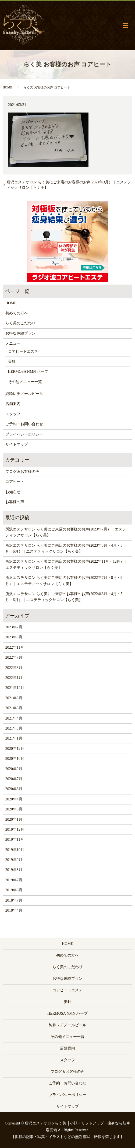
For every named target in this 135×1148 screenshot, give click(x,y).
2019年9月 (13, 860)
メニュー (12, 343)
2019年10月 (14, 850)
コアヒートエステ (23, 351)
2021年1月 (13, 738)
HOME (7, 87)
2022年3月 (13, 668)
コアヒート (14, 482)
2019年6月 (13, 890)
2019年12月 (14, 829)
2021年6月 (13, 708)
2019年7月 (13, 880)
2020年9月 (13, 769)
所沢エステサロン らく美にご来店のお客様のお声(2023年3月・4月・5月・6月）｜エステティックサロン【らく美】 (63, 548)
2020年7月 (13, 779)
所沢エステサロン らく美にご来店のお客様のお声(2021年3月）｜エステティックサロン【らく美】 (69, 185)
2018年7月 (13, 900)
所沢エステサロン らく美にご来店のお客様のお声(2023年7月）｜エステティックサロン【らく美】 (65, 532)
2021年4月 (13, 718)
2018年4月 (13, 910)
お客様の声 (14, 502)
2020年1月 (13, 819)
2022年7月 (13, 657)
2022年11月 (14, 647)
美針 (12, 361)
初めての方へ (16, 313)
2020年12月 (14, 749)
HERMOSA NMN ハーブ (28, 372)
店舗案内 (12, 404)
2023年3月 (13, 637)
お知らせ (12, 492)
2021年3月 (13, 728)
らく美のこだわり (20, 323)
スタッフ (12, 414)
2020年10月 (14, 759)
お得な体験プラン (20, 333)
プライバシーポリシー (24, 434)
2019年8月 (13, 870)
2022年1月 (13, 678)
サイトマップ (16, 444)
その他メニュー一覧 (25, 382)
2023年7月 (13, 627)
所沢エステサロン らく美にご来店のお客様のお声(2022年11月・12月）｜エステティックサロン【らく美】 (66, 564)
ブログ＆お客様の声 (22, 472)
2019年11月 (14, 839)
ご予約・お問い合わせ (24, 424)
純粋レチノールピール (24, 394)
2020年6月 (13, 789)
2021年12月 (14, 688)
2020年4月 (13, 799)
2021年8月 (13, 698)
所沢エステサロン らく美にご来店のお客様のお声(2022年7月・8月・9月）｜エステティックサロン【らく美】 (63, 581)
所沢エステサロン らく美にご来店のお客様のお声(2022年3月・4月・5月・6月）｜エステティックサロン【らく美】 (63, 597)
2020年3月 (13, 809)
